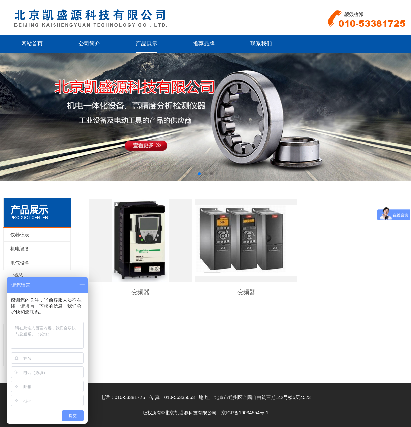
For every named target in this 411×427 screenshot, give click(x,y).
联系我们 (261, 43)
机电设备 (19, 248)
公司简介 (89, 43)
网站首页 (32, 43)
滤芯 (18, 275)
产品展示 (146, 43)
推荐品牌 (204, 43)
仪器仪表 (19, 234)
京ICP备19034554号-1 (244, 412)
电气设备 (19, 263)
